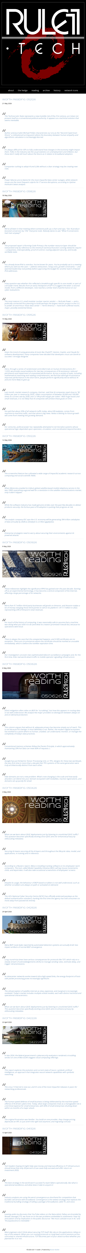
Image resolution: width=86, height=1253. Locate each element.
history (57, 90)
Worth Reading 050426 (19, 788)
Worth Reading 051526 (19, 315)
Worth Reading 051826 (19, 192)
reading (35, 90)
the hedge (23, 90)
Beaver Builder (54, 1250)
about (11, 90)
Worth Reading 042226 (19, 1018)
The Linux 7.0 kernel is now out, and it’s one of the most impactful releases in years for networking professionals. (40, 1088)
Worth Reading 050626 (19, 664)
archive (46, 90)
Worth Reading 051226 (19, 436)
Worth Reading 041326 (19, 1129)
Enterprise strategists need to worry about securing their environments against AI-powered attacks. (39, 534)
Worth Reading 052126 (19, 100)
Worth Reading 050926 (19, 543)
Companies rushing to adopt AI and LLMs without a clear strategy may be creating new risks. (40, 167)
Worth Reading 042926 (19, 908)
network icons (71, 90)
